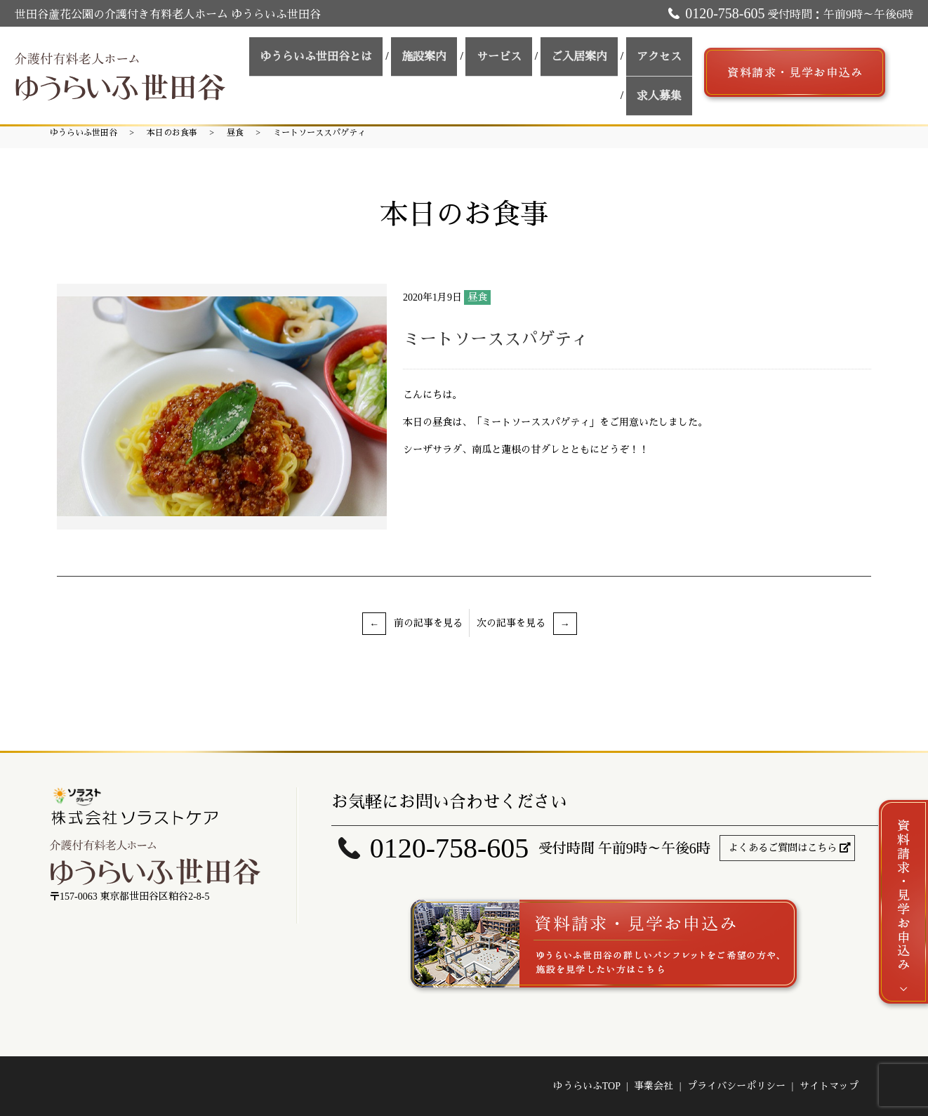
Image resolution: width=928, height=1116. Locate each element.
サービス (459, 71)
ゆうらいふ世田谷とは (296, 71)
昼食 (235, 133)
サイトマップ (829, 1086)
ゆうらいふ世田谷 (83, 133)
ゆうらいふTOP (587, 1086)
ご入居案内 (529, 71)
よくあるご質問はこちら (783, 848)
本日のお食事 (172, 133)
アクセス (599, 71)
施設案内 (394, 71)
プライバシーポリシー (736, 1086)
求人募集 (664, 71)
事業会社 (653, 1086)
